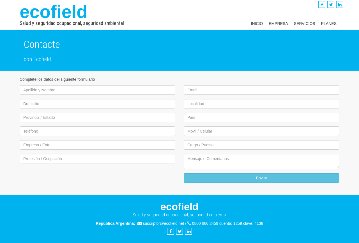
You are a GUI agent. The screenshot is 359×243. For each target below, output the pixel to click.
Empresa (278, 23)
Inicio (257, 23)
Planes (329, 23)
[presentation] (62, 178)
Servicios (304, 23)
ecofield (72, 14)
